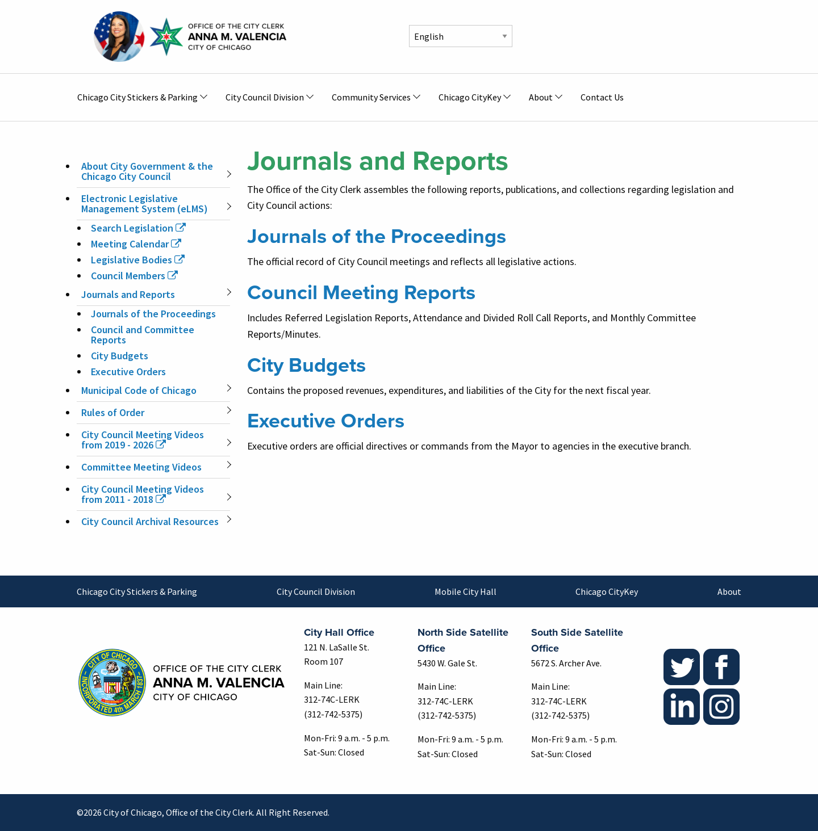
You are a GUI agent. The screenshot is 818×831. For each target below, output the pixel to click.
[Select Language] (460, 36)
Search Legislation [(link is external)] (138, 227)
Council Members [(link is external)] (134, 275)
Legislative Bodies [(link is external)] (138, 259)
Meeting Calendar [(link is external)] (136, 243)
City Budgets (119, 355)
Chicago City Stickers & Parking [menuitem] (137, 97)
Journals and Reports (128, 294)
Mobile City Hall (465, 591)
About (729, 591)
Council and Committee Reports (142, 334)
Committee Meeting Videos (141, 466)
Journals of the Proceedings (153, 313)
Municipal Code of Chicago (139, 390)
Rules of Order (112, 412)
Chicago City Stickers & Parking (137, 591)
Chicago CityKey (606, 591)
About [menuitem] (541, 97)
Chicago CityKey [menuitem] (470, 97)
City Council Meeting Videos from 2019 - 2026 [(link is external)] (142, 439)
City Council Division (316, 591)
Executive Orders (128, 371)
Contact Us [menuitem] (602, 97)
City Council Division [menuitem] (265, 97)
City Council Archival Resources (150, 521)
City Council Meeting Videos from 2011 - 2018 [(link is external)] (142, 494)
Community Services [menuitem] (371, 97)
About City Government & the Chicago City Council (147, 171)
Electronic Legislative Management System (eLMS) (144, 203)
